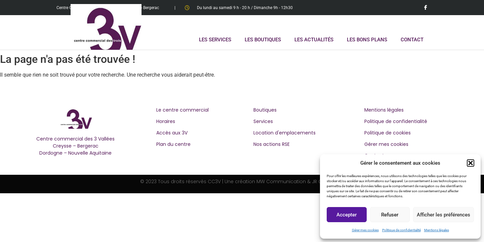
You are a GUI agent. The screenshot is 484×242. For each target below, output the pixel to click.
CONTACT (412, 40)
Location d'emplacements (284, 132)
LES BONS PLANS (367, 40)
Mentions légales (436, 230)
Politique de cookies (387, 132)
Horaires (165, 121)
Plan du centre (173, 144)
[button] (470, 163)
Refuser (389, 215)
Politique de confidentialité (401, 230)
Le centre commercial (182, 110)
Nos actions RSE (271, 144)
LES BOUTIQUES (263, 40)
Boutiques (265, 110)
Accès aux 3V (172, 132)
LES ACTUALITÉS (313, 40)
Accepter (346, 215)
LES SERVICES (215, 40)
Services (263, 121)
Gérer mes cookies (365, 230)
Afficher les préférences (443, 215)
